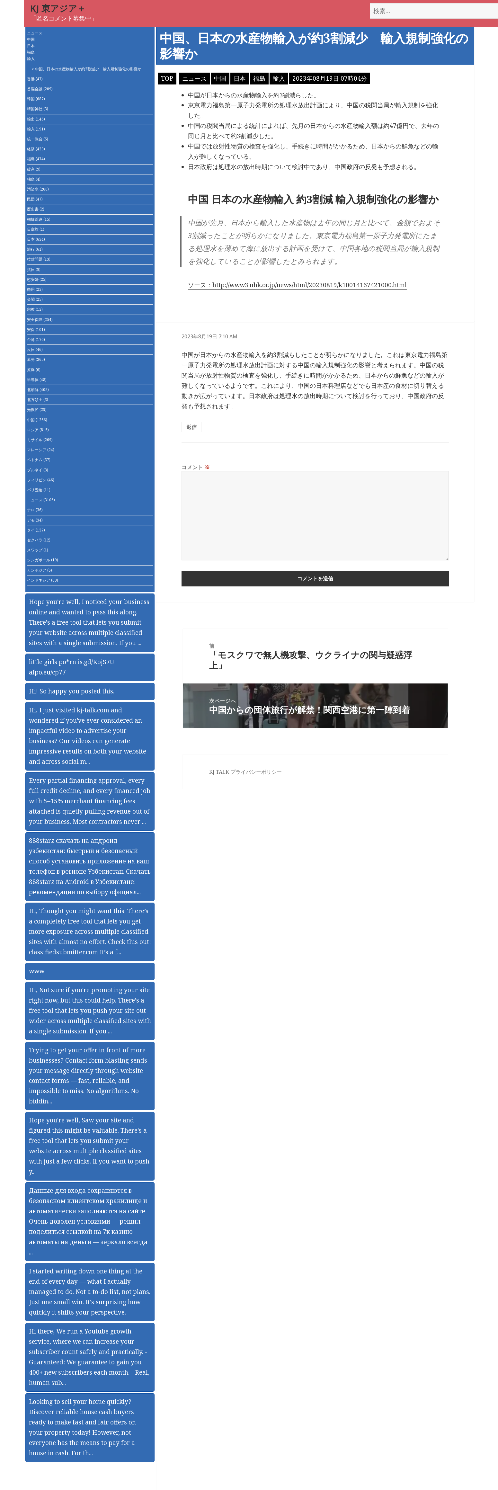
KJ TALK (219, 771)
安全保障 (40, 319)
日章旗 (35, 229)
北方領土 (37, 399)
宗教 (35, 309)
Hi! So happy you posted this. (71, 691)
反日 (35, 349)
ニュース (34, 33)
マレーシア (40, 449)
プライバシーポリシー (256, 771)
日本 (31, 46)
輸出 (36, 119)
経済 (36, 149)
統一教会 (37, 139)
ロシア (38, 430)
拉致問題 (38, 259)
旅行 (35, 249)
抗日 (33, 269)
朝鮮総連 (38, 219)
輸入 (31, 58)
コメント (196, 467)
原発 (36, 359)
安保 (36, 329)
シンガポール (42, 560)
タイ (36, 530)
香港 (35, 79)
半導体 (37, 379)
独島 (33, 179)
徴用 (35, 289)
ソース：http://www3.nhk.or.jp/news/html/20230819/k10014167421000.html (297, 285)
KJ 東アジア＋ (58, 8)
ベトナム (38, 459)
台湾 (36, 339)
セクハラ (38, 540)
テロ (35, 510)
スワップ (37, 550)
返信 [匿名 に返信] (191, 427)
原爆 (33, 369)
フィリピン (40, 480)
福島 (31, 52)
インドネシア (42, 580)
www (36, 971)
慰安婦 (37, 279)
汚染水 (38, 189)
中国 (31, 39)
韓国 (36, 99)
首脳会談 (40, 89)
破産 (33, 169)
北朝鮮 (38, 389)
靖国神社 (37, 109)
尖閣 (35, 299)
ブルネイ (37, 470)
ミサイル (40, 439)
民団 (35, 199)
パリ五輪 (38, 490)
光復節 (37, 409)
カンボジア (39, 570)
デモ (35, 520)
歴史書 (35, 209)
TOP (167, 78)
